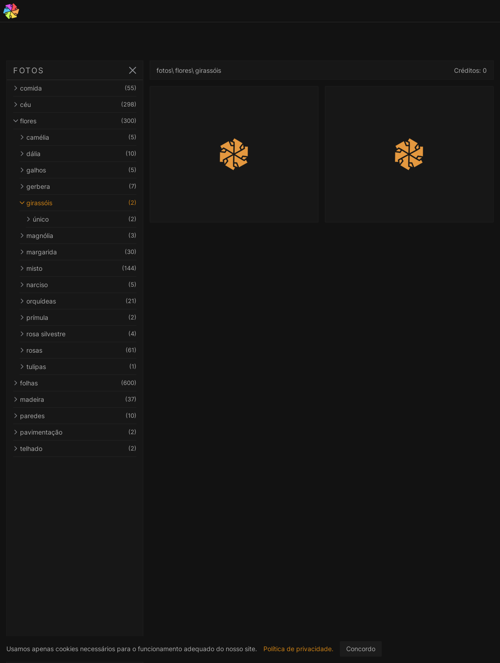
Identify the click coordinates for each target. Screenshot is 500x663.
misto (80, 268)
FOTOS (29, 70)
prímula (80, 317)
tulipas (80, 367)
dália (80, 154)
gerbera (80, 186)
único (83, 219)
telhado (76, 448)
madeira (76, 399)
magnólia (80, 235)
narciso (80, 285)
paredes (76, 416)
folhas (76, 383)
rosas (80, 350)
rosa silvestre (80, 334)
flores (76, 121)
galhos (80, 170)
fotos (167, 70)
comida (76, 88)
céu (76, 104)
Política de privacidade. (298, 649)
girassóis (80, 203)
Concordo (360, 649)
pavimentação (76, 432)
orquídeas (80, 301)
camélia (80, 137)
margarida (80, 252)
